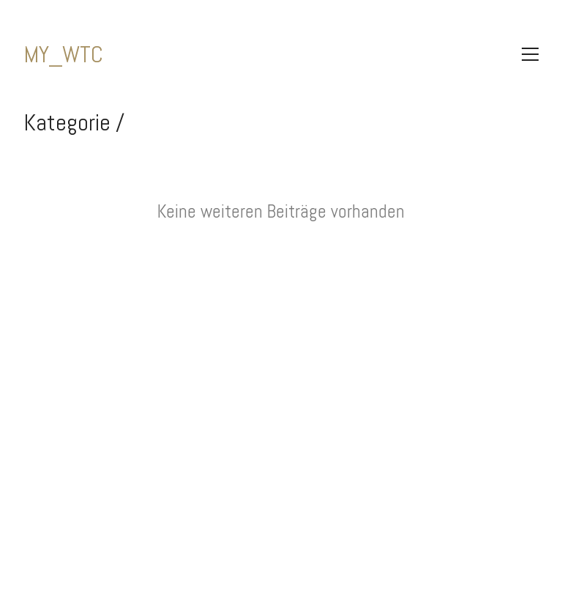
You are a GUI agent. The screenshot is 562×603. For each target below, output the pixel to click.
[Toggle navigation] (530, 54)
